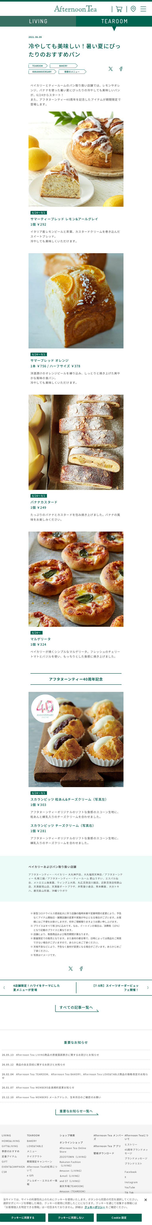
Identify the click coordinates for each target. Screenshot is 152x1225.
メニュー (32, 1151)
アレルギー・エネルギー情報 (42, 1182)
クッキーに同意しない (71, 1217)
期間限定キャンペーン (39, 1161)
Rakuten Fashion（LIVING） (70, 1163)
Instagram (131, 1182)
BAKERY (32, 1140)
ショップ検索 (67, 1135)
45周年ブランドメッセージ (136, 1151)
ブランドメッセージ (136, 1158)
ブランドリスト (133, 1163)
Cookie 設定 (119, 1217)
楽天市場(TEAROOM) (72, 1186)
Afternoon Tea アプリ (107, 1146)
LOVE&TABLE (35, 1146)
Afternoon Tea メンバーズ (109, 1137)
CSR (4, 1171)
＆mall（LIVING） (70, 1175)
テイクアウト (34, 1156)
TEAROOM (33, 1135)
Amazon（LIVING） (71, 1170)
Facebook (131, 1171)
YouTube (130, 1187)
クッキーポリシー (95, 1207)
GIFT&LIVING (10, 1146)
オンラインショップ (71, 1142)
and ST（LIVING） (71, 1181)
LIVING (6, 1135)
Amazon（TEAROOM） (73, 1191)
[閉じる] (145, 1199)
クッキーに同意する (22, 1217)
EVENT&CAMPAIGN (13, 1166)
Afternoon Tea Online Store (73, 1149)
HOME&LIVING (11, 1140)
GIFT (5, 1161)
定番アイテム (9, 1156)
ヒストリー (131, 1144)
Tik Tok (129, 1192)
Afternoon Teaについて (137, 1137)
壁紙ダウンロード (104, 1153)
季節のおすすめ (10, 1151)
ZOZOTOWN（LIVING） (74, 1156)
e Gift (30, 1175)
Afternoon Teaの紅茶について (42, 1168)
